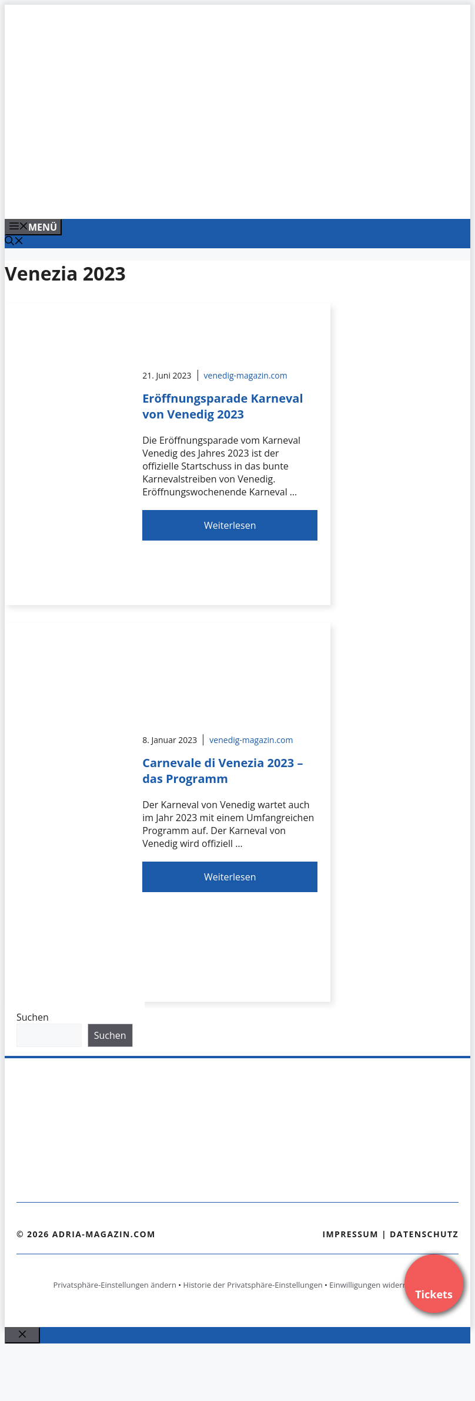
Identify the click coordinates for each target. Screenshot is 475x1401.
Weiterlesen (230, 525)
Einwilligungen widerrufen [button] (375, 1285)
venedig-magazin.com (245, 375)
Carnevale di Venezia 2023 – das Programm (222, 770)
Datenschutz (424, 1234)
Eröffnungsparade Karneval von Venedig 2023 (222, 406)
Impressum (350, 1234)
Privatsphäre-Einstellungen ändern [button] (114, 1285)
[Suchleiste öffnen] (14, 241)
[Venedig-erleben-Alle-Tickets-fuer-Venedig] (242, 197)
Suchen (32, 1017)
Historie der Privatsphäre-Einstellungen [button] (253, 1285)
